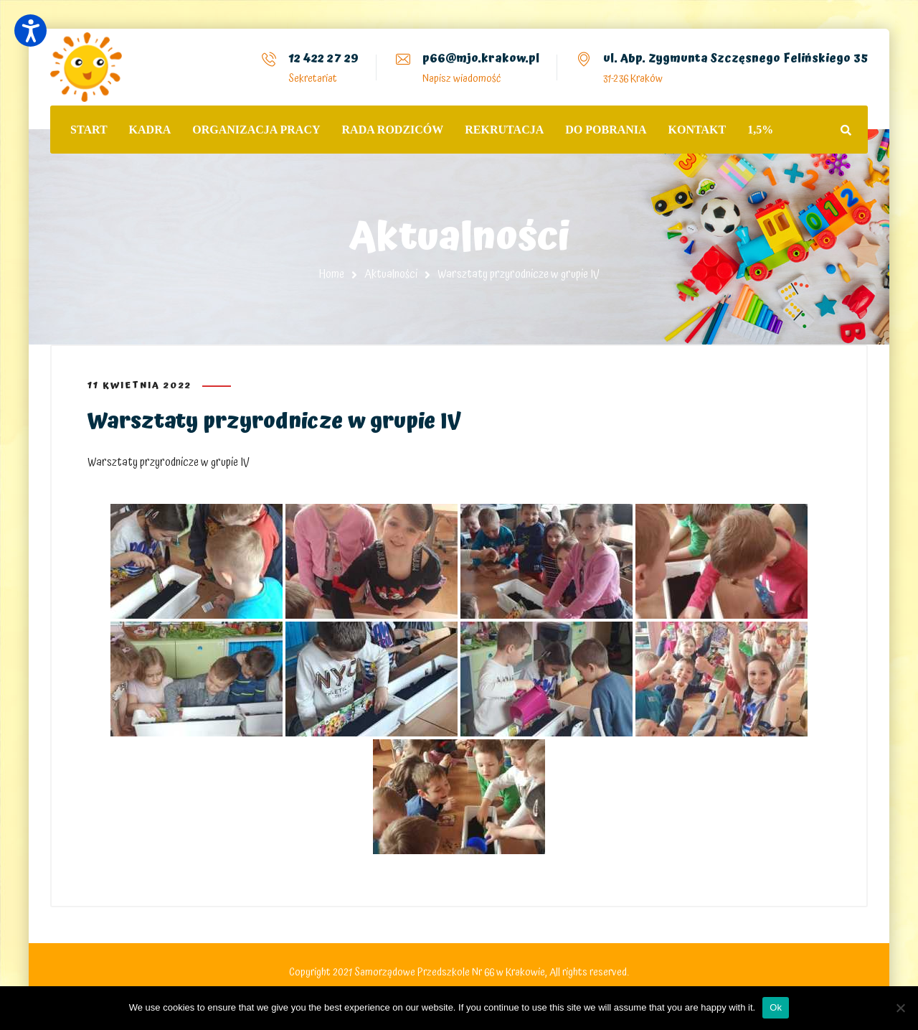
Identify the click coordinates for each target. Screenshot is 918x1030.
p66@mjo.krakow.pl (480, 58)
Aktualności (390, 274)
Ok (776, 1007)
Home (331, 274)
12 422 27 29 (323, 58)
